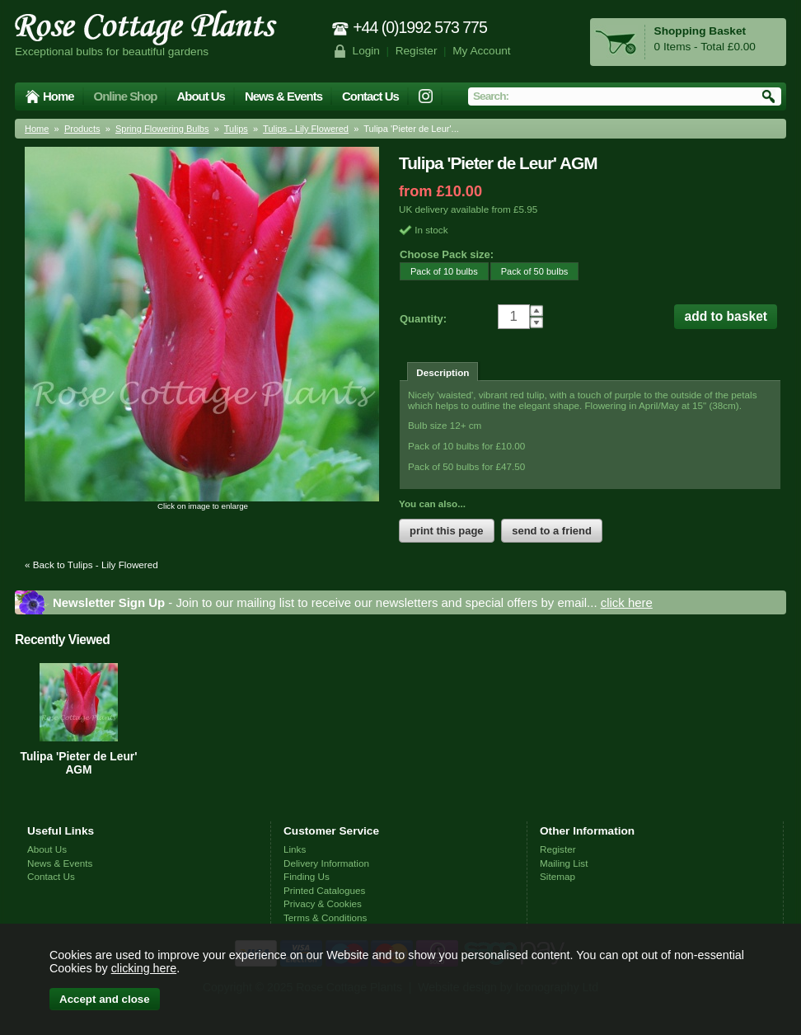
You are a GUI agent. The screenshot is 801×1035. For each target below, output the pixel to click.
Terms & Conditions (325, 917)
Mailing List (564, 863)
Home (58, 96)
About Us (200, 96)
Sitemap (557, 876)
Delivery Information (326, 863)
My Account (481, 51)
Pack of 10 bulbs (439, 271)
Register (417, 51)
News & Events (283, 96)
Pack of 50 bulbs (529, 271)
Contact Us (370, 96)
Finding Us (306, 876)
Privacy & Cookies (322, 903)
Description (442, 372)
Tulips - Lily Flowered (306, 129)
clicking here (143, 968)
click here (627, 602)
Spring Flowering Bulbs (162, 129)
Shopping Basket (700, 31)
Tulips (236, 129)
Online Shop (125, 96)
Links (294, 849)
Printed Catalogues (324, 890)
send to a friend (552, 531)
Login (366, 51)
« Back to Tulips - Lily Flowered (91, 564)
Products (82, 129)
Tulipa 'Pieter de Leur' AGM (78, 763)
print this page (447, 531)
